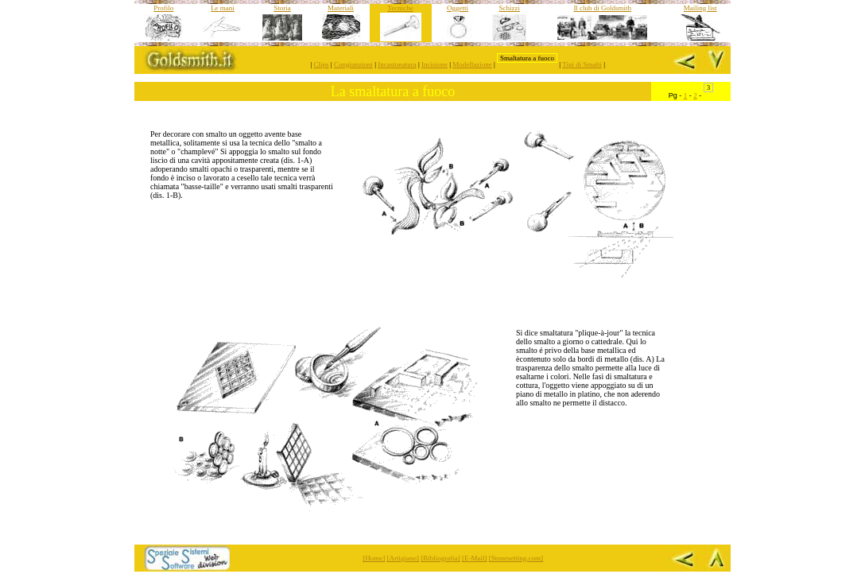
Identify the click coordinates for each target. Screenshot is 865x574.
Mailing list (700, 8)
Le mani (223, 8)
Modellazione (471, 64)
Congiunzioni (353, 64)
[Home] (374, 558)
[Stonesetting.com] (516, 558)
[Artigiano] (403, 558)
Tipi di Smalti (582, 64)
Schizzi (510, 8)
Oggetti (457, 8)
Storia (282, 8)
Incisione (434, 64)
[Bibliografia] (440, 558)
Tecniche (400, 8)
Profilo (163, 8)
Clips (321, 64)
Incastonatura (397, 64)
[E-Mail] (474, 558)
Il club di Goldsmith (602, 8)
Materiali (341, 8)
